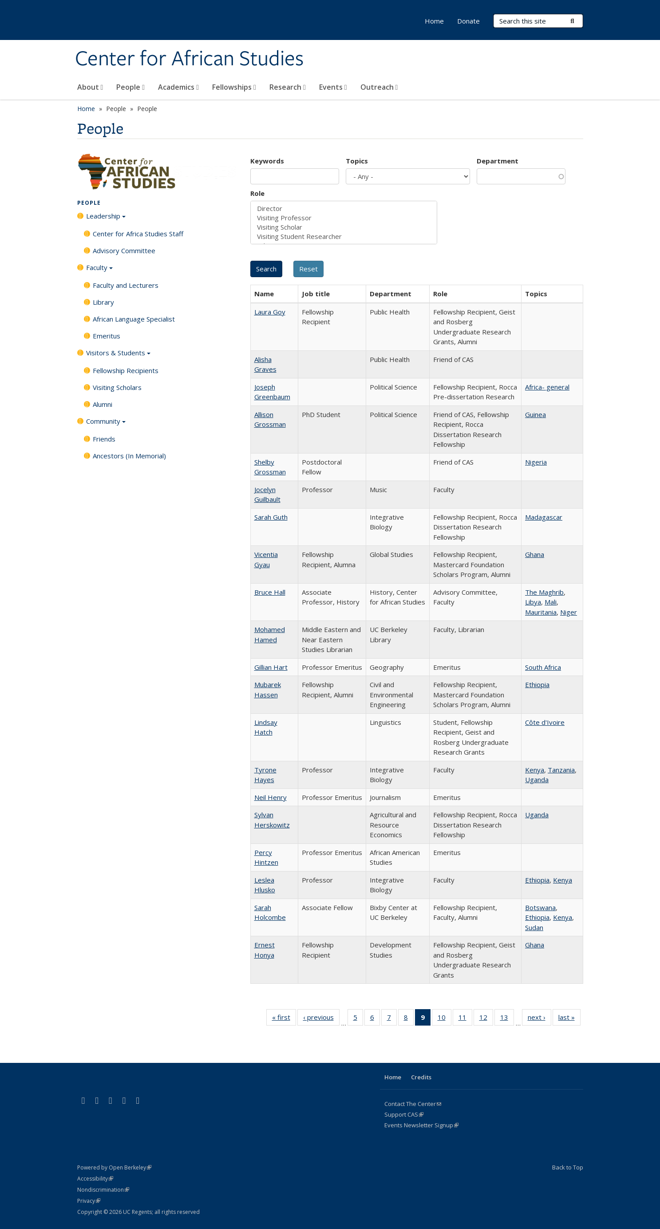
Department (497, 160)
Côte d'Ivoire (545, 722)
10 (444, 1019)
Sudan (534, 927)
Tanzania (561, 769)
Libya (533, 601)
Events (333, 87)
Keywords (267, 160)
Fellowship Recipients (125, 370)
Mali (551, 601)
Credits (421, 1077)
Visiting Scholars (117, 387)
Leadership (106, 219)
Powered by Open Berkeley (114, 1167)
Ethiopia (537, 684)
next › (539, 1019)
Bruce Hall (269, 592)
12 (486, 1019)
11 (465, 1019)
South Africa (543, 667)
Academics (178, 87)
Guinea (535, 414)
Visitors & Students (118, 355)
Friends (104, 438)
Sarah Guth (271, 517)
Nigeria (536, 461)
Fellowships (234, 87)
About (90, 87)
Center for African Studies (189, 59)
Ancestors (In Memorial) (129, 455)
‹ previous (321, 1019)
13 (507, 1019)
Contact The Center (412, 1104)
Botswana (540, 907)
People (130, 87)
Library (103, 302)
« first (284, 1019)
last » (569, 1019)
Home (434, 20)
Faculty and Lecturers (125, 285)
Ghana (534, 554)
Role (257, 193)
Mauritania (541, 612)
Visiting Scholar (343, 227)
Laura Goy (269, 311)
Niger (568, 612)
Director (343, 208)
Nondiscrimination (103, 1189)
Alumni (102, 404)
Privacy (88, 1201)
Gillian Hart (271, 667)
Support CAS (403, 1114)
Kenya (534, 769)
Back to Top (567, 1167)
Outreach (379, 87)
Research (287, 87)
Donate (468, 20)
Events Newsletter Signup (421, 1125)
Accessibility (95, 1178)
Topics (357, 160)
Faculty (99, 270)
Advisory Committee (124, 250)
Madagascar (543, 517)
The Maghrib (544, 592)
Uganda (537, 779)
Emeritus (106, 335)
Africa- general (547, 386)
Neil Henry (270, 797)
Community (106, 424)
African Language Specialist (134, 318)
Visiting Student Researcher (343, 236)
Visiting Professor (343, 218)
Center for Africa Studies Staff (138, 233)
